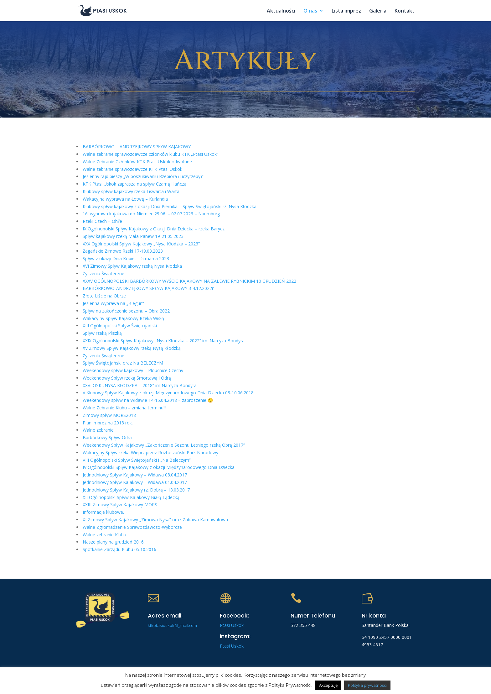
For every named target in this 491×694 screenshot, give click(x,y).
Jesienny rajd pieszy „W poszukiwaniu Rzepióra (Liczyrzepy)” (143, 176)
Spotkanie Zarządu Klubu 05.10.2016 (119, 549)
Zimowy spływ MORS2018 (109, 415)
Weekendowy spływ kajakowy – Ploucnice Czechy (133, 370)
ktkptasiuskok (161, 625)
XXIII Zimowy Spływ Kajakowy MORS (120, 504)
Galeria (377, 11)
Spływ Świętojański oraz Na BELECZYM (123, 363)
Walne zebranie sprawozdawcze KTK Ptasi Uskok (132, 169)
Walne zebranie (98, 430)
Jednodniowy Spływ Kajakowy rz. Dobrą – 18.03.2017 (136, 490)
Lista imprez (346, 11)
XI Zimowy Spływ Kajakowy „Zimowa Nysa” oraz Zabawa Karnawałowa (155, 520)
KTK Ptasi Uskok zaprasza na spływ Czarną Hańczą (135, 184)
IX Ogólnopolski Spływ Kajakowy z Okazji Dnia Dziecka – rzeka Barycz (154, 229)
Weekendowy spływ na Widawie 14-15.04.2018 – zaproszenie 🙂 (148, 400)
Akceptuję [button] (328, 685)
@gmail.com (185, 625)
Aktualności (281, 11)
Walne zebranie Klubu (104, 535)
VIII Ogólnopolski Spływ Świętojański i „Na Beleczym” (137, 460)
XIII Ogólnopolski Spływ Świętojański (120, 326)
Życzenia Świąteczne (103, 273)
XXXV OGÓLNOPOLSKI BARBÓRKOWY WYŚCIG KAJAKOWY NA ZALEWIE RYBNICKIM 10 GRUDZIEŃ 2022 (189, 281)
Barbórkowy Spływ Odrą (107, 437)
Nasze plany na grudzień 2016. (114, 542)
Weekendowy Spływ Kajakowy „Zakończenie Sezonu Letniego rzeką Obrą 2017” (164, 445)
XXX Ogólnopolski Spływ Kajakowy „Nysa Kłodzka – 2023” (141, 244)
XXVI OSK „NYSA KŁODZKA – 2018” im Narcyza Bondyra (140, 385)
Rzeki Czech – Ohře (102, 221)
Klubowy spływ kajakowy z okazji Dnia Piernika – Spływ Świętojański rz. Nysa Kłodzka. (170, 206)
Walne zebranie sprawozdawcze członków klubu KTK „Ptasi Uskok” (150, 154)
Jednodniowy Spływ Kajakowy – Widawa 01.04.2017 (135, 482)
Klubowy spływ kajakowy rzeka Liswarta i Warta (131, 191)
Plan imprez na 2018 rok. (108, 423)
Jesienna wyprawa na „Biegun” (113, 303)
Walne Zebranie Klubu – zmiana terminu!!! (124, 408)
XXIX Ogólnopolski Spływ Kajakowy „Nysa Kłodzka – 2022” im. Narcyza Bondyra (164, 341)
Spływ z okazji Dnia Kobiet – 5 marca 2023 (126, 258)
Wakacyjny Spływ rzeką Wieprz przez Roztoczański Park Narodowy (150, 452)
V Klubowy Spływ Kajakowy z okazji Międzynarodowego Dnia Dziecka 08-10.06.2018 (168, 393)
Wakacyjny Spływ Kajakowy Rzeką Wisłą (123, 318)
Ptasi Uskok (232, 625)
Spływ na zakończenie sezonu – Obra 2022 (126, 311)
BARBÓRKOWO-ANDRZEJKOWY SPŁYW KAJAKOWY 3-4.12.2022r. (148, 288)
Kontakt (405, 11)
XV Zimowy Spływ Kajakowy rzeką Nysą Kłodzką (132, 348)
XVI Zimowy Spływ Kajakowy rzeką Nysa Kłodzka (132, 266)
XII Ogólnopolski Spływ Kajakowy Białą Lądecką (131, 497)
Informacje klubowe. (103, 512)
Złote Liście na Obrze (104, 296)
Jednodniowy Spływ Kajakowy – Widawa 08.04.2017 (135, 475)
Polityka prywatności (367, 685)
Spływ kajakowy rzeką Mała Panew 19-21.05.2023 (133, 236)
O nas (310, 11)
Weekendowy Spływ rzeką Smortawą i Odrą (127, 378)
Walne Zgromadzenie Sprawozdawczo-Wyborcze (132, 527)
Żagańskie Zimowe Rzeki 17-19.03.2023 (123, 251)
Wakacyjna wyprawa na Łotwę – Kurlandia (125, 199)
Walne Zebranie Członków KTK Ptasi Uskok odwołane (137, 162)
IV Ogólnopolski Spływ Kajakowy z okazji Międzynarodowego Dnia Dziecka (159, 467)
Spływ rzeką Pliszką (102, 333)
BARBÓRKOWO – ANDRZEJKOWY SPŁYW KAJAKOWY (137, 147)
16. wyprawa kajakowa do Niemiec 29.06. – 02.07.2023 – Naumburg (151, 214)
